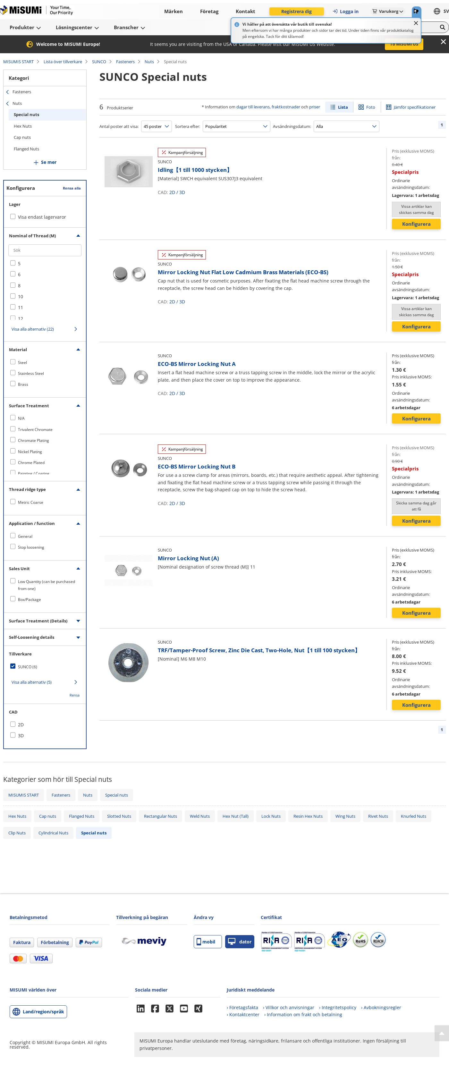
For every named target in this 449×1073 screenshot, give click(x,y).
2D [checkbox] (21, 725)
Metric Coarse (30, 502)
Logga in (345, 11)
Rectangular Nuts (160, 816)
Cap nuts (22, 137)
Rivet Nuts (378, 816)
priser (314, 107)
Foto (370, 107)
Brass (23, 384)
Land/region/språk (43, 1012)
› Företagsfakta (242, 1007)
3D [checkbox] (21, 735)
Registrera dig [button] (296, 11)
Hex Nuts (23, 126)
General (25, 536)
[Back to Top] (442, 1033)
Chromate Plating (33, 440)
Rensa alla (72, 188)
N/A (21, 418)
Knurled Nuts (413, 816)
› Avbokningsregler (381, 1007)
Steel (22, 362)
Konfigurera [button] (416, 224)
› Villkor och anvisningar (288, 1007)
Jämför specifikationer (415, 107)
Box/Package (29, 599)
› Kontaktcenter (243, 1014)
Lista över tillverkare (63, 61)
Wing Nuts (345, 816)
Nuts (149, 61)
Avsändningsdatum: (292, 126)
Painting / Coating (33, 473)
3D (182, 192)
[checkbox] (45, 263)
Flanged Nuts (26, 149)
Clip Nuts (17, 833)
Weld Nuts (200, 816)
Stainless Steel (31, 373)
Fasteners (125, 61)
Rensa (75, 695)
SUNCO (99, 61)
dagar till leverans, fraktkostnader (268, 107)
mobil (206, 941)
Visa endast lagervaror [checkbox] (42, 217)
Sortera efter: (187, 126)
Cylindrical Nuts (53, 833)
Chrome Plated (31, 462)
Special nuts (26, 114)
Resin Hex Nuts (308, 816)
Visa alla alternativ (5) (32, 682)
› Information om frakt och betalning (303, 1014)
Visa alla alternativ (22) (33, 329)
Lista (343, 107)
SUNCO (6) (27, 667)
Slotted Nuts (119, 816)
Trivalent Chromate (35, 429)
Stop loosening (31, 547)
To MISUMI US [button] (404, 44)
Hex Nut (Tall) (236, 816)
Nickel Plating (30, 451)
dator (239, 941)
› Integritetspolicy (337, 1007)
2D (172, 192)
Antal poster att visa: (119, 126)
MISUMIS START (18, 61)
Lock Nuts (271, 816)
